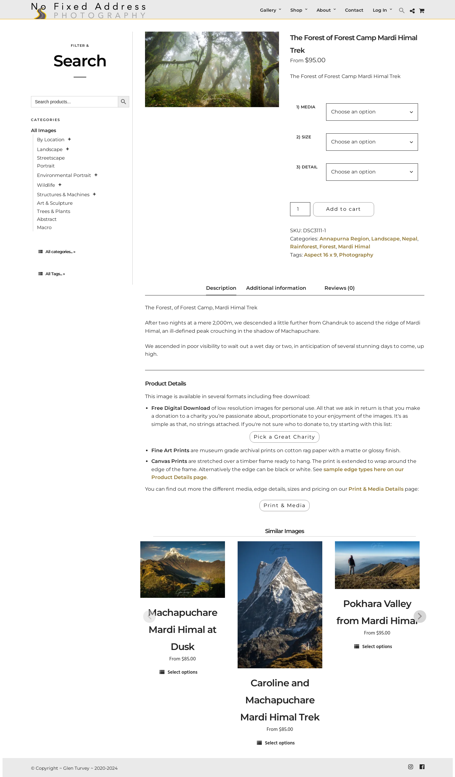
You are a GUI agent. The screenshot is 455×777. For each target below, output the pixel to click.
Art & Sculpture (55, 203)
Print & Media (285, 505)
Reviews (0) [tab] (340, 288)
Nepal (409, 239)
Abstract (47, 219)
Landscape (385, 239)
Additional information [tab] (276, 288)
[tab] (80, 251)
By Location (50, 140)
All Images (43, 130)
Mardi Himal (354, 247)
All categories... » (57, 251)
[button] (402, 10)
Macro (44, 227)
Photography (356, 255)
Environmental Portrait (64, 175)
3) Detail (307, 166)
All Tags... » (52, 273)
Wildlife (46, 185)
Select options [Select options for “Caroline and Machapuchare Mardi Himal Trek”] (279, 743)
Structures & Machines (63, 194)
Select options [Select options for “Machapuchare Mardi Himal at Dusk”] (182, 672)
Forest (327, 247)
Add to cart (343, 209)
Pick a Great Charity (284, 437)
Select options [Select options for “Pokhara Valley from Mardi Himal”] (377, 647)
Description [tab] (221, 288)
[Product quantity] (300, 209)
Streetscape (51, 158)
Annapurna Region (344, 239)
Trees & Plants (53, 211)
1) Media (305, 106)
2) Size (303, 136)
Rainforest (303, 247)
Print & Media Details (376, 489)
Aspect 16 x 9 (320, 255)
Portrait (46, 166)
